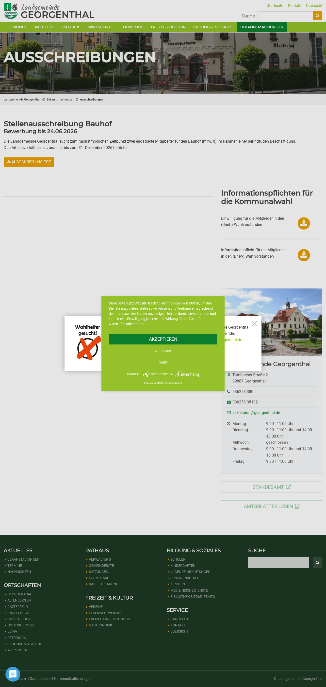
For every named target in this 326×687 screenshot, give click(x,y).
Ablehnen (163, 350)
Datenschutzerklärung (170, 383)
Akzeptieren (163, 339)
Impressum (150, 383)
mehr (163, 362)
